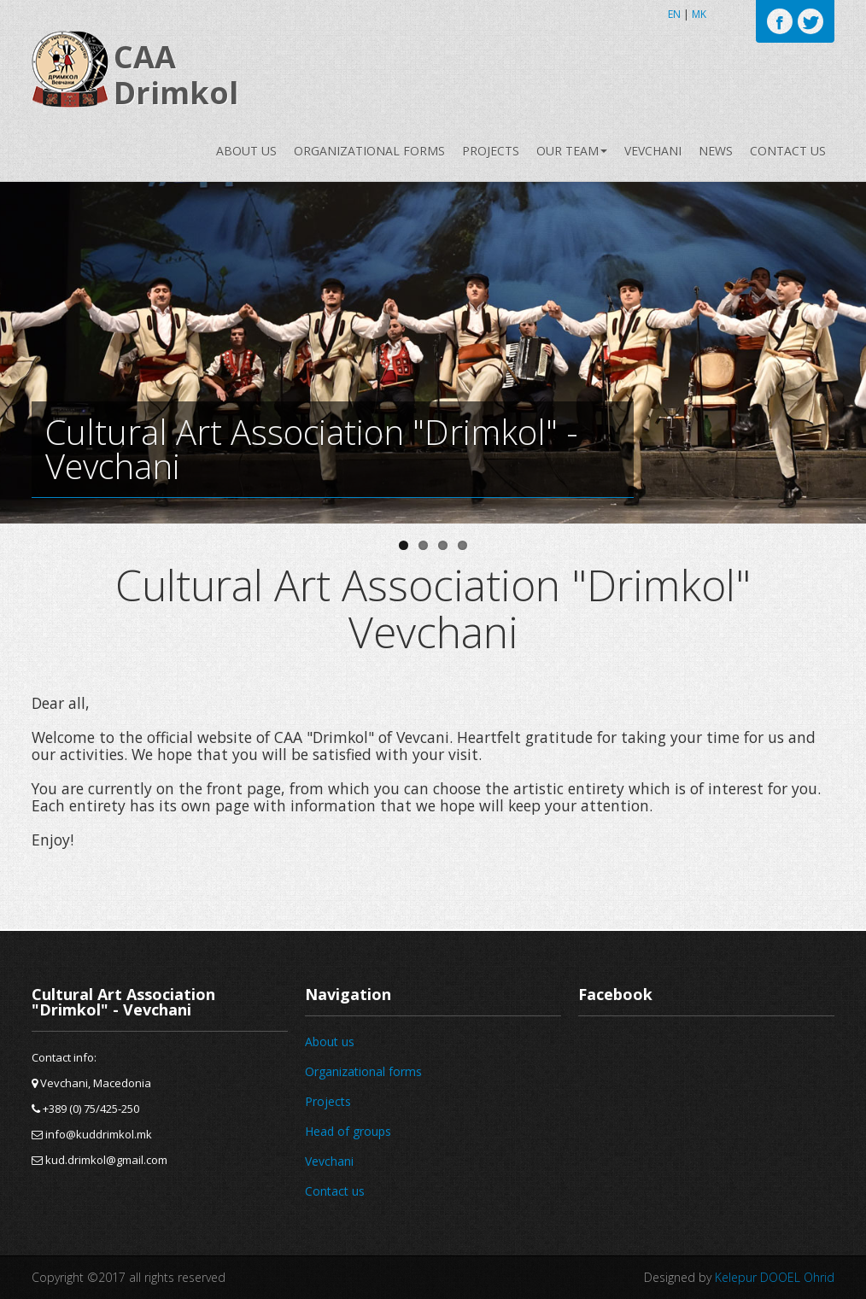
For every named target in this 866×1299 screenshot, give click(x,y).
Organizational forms (369, 151)
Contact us (788, 151)
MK (699, 14)
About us (246, 151)
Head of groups (348, 1131)
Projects (490, 151)
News (716, 151)
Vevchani (653, 151)
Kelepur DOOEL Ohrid (774, 1277)
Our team (571, 151)
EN (674, 14)
